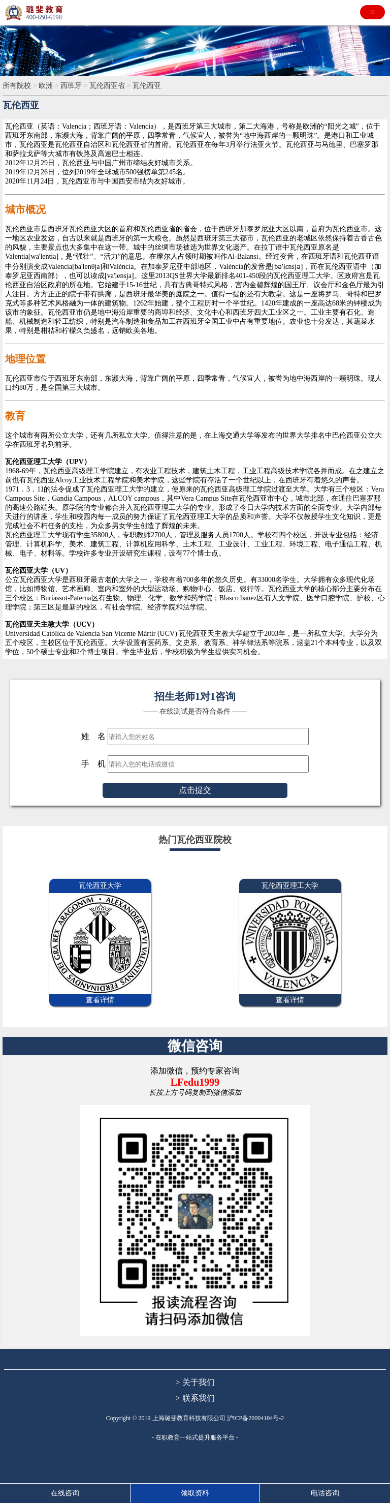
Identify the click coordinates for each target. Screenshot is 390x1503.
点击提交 (195, 790)
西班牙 (71, 85)
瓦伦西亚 (147, 85)
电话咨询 (325, 1493)
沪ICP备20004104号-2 (255, 1418)
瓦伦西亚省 (107, 85)
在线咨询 (65, 1493)
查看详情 (100, 1000)
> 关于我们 (194, 1382)
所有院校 (17, 85)
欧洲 (46, 85)
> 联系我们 (194, 1398)
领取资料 (195, 1493)
